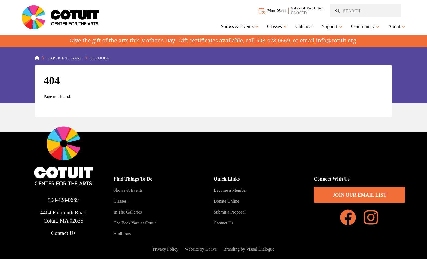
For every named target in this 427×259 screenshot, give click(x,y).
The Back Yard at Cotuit (135, 223)
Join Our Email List (359, 195)
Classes (277, 26)
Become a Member (230, 190)
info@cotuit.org (336, 40)
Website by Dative (201, 249)
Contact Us (63, 233)
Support (332, 26)
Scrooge (100, 58)
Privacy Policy (165, 249)
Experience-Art (64, 58)
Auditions (122, 233)
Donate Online (226, 201)
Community (365, 26)
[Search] (365, 10)
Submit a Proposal (230, 212)
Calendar (304, 26)
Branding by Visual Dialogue (248, 249)
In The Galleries (128, 212)
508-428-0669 (63, 200)
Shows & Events (239, 26)
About (396, 26)
